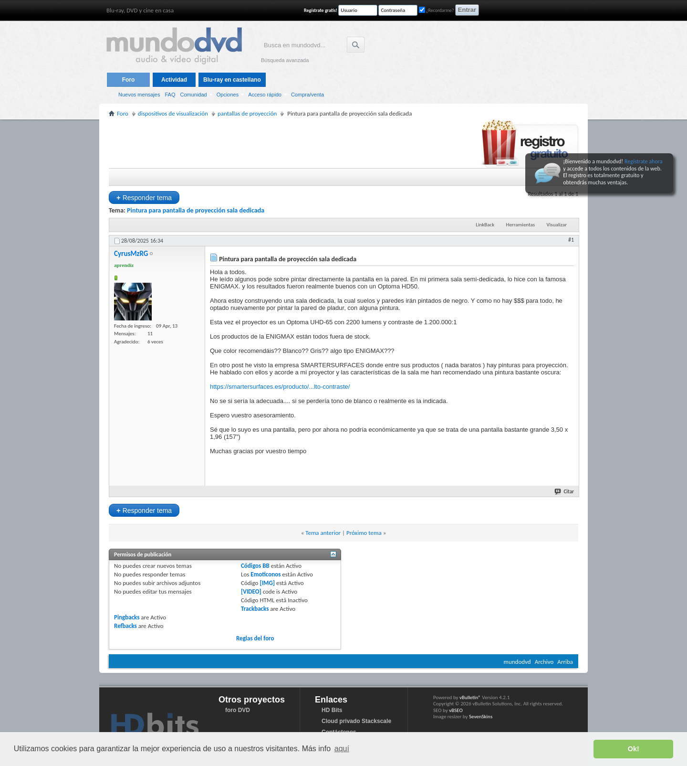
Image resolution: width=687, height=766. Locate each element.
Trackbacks (255, 608)
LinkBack (485, 225)
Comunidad (193, 94)
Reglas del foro (255, 638)
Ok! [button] (633, 749)
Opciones (228, 94)
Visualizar (557, 225)
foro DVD (237, 710)
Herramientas (520, 225)
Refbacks (125, 625)
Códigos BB (255, 565)
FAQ (170, 94)
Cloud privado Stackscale (356, 721)
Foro (128, 79)
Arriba (565, 661)
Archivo (544, 661)
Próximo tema (364, 532)
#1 (571, 239)
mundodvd (517, 661)
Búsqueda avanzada (285, 60)
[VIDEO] (251, 591)
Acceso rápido (264, 94)
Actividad (174, 79)
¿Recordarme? (436, 10)
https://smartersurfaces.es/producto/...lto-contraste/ (280, 386)
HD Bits (332, 710)
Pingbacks (126, 617)
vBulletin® (470, 697)
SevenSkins (480, 716)
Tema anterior (323, 532)
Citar (564, 492)
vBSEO (456, 710)
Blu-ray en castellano (232, 79)
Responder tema (144, 197)
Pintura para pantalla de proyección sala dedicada (195, 210)
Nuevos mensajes (139, 94)
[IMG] (267, 582)
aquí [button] (341, 749)
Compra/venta (307, 94)
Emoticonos (265, 574)
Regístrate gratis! (320, 10)
